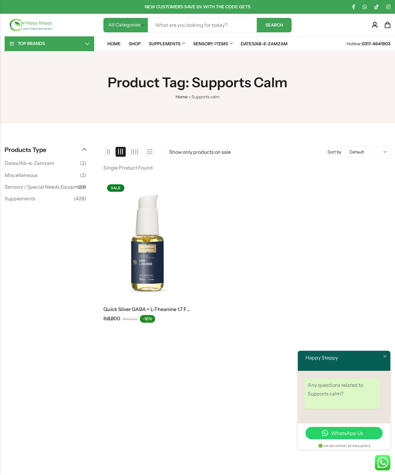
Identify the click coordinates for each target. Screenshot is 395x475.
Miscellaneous (21, 175)
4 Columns (134, 152)
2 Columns (108, 152)
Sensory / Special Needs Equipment (45, 187)
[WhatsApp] (365, 6)
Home (182, 97)
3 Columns (121, 152)
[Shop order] (367, 151)
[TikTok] (376, 6)
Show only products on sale (200, 152)
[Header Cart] (387, 25)
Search (274, 25)
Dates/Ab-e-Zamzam (29, 163)
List (149, 152)
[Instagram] (388, 6)
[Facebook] (353, 6)
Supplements (20, 198)
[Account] (374, 25)
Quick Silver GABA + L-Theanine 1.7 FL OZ (150, 309)
